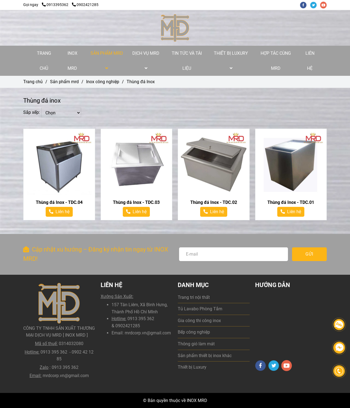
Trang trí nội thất (194, 297)
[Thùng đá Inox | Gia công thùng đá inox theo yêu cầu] (59, 165)
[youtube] (324, 4)
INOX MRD (72, 61)
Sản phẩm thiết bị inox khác (205, 355)
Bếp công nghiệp (194, 332)
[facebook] (305, 4)
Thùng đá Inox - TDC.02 (213, 202)
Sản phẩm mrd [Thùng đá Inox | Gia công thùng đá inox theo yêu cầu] (64, 81)
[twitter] (315, 4)
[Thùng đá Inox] (175, 28)
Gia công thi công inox (199, 320)
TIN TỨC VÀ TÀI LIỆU (187, 61)
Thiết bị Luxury (192, 367)
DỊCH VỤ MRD (145, 60)
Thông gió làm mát (196, 343)
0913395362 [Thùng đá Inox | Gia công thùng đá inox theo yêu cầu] (55, 4)
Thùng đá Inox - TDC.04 (59, 202)
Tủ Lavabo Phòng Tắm (200, 308)
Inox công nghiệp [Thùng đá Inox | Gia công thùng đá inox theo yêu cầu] (102, 81)
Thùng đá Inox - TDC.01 (290, 202)
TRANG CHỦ (44, 61)
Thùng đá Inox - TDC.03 (136, 202)
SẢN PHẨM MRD (107, 60)
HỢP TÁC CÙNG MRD (276, 61)
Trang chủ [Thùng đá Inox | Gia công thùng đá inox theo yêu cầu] (33, 81)
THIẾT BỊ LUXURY (231, 60)
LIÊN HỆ (309, 61)
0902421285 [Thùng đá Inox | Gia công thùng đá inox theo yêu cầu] (85, 4)
